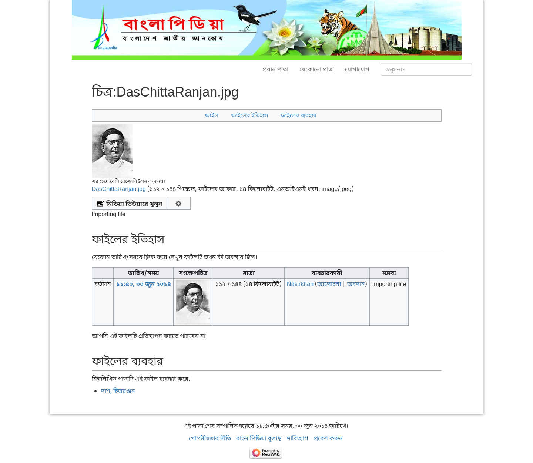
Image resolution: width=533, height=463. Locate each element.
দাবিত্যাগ (297, 438)
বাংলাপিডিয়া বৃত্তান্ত (259, 438)
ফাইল (211, 115)
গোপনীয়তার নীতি (210, 438)
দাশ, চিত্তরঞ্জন (118, 391)
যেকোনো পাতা (316, 69)
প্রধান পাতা (275, 69)
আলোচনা (329, 284)
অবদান (356, 284)
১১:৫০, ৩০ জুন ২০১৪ (143, 284)
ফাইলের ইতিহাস (249, 115)
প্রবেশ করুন (328, 438)
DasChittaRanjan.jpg (119, 189)
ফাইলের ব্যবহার (298, 115)
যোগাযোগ (357, 69)
